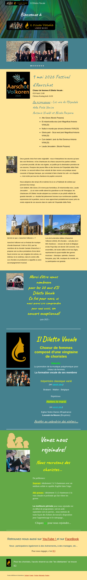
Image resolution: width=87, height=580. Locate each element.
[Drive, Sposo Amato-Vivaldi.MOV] (72, 279)
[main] (30, 14)
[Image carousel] (37, 53)
